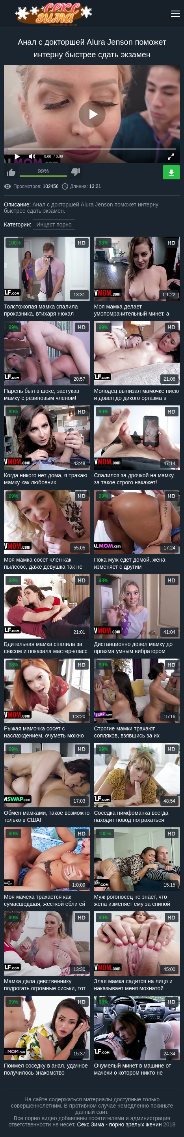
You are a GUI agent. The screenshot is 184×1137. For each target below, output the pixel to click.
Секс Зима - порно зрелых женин (119, 1124)
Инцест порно (53, 224)
